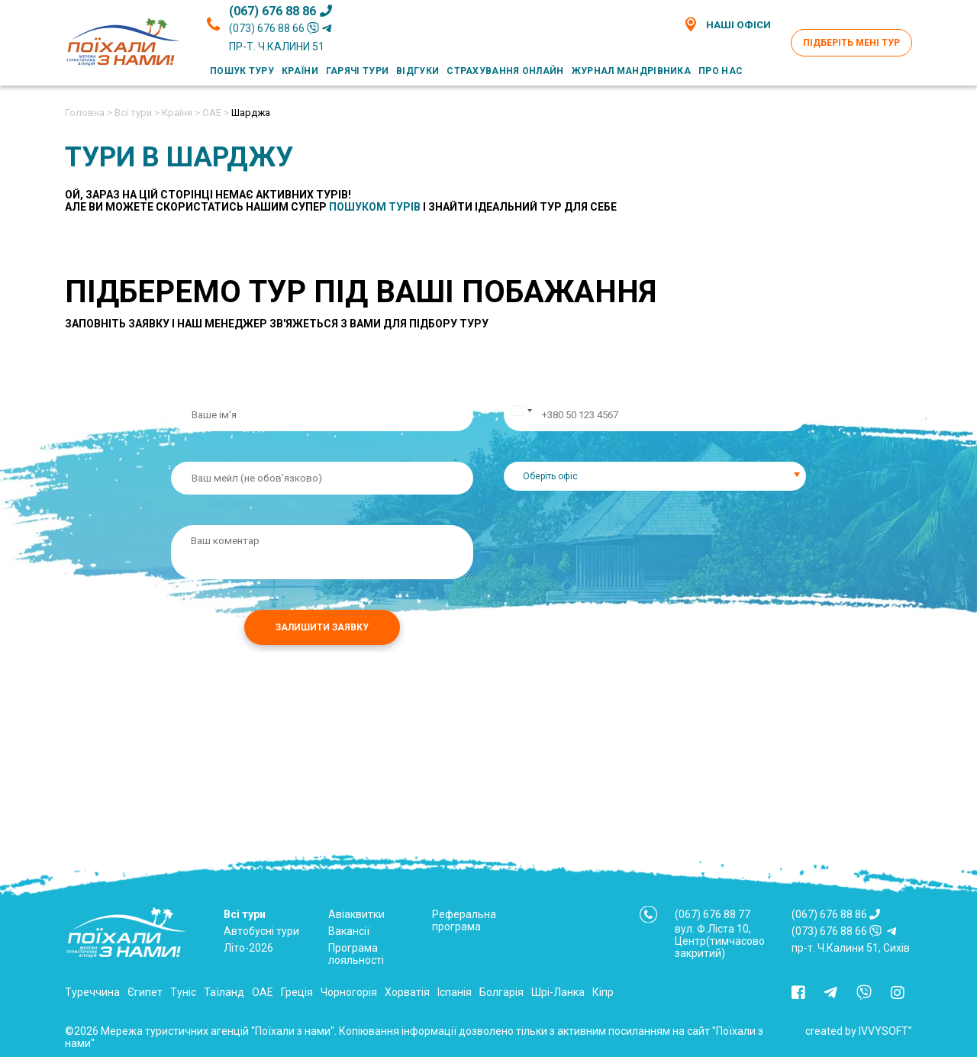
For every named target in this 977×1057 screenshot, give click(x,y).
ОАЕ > (215, 112)
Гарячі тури (357, 71)
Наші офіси (727, 24)
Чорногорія (349, 992)
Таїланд (224, 992)
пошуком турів (375, 207)
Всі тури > (137, 112)
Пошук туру (242, 71)
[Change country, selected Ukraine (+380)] (521, 414)
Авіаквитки (356, 914)
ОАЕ (262, 992)
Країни (300, 71)
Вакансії (348, 931)
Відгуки (417, 71)
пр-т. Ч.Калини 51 (276, 46)
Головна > (88, 112)
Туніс (183, 992)
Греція (297, 992)
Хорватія (407, 992)
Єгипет (145, 992)
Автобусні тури (261, 931)
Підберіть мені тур (851, 42)
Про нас (720, 71)
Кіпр (603, 992)
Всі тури (245, 914)
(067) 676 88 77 (712, 914)
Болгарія (501, 992)
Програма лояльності (356, 954)
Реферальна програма (464, 920)
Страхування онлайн (505, 71)
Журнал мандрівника (631, 71)
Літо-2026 (248, 948)
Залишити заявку (322, 627)
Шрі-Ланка (558, 992)
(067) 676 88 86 (280, 11)
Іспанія (454, 992)
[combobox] (655, 476)
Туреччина (92, 992)
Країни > (181, 112)
